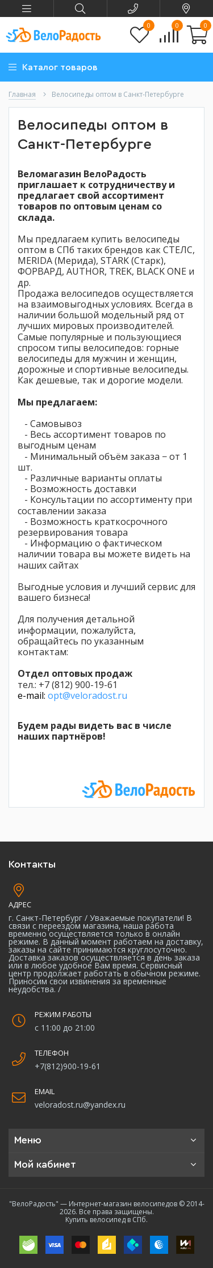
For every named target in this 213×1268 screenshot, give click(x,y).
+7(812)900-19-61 (68, 1066)
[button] (26, 8)
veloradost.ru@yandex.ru (80, 1104)
